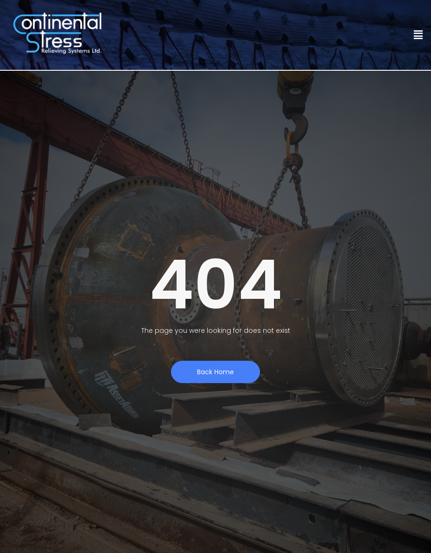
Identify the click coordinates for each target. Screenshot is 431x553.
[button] (418, 35)
